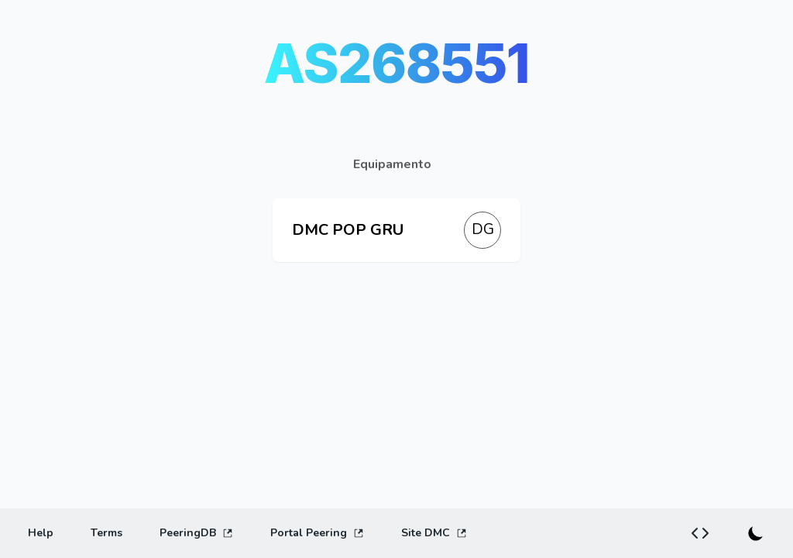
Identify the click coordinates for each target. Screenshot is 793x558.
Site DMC (434, 532)
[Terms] (106, 533)
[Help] (41, 533)
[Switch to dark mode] (755, 533)
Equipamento (392, 164)
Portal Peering (317, 532)
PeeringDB (196, 532)
